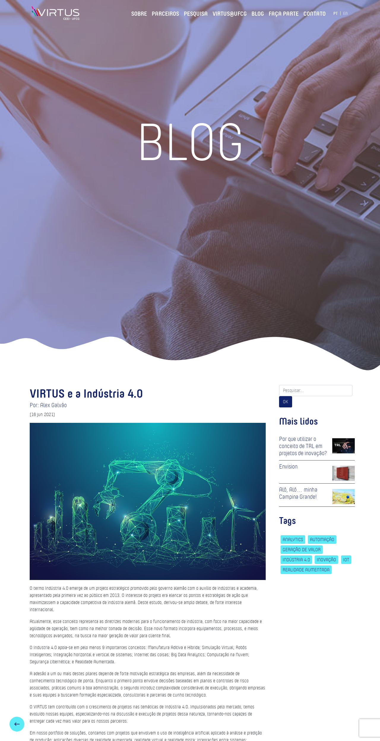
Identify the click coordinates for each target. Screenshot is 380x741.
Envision (288, 466)
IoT (346, 559)
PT (335, 13)
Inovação (326, 559)
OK (285, 401)
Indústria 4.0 (296, 559)
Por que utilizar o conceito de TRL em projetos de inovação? (303, 446)
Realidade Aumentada (306, 570)
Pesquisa (196, 12)
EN (345, 13)
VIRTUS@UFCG (230, 12)
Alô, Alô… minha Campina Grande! (298, 493)
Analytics (293, 539)
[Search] (315, 390)
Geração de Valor (302, 549)
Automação (322, 539)
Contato (314, 12)
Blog (257, 12)
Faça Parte (284, 12)
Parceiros (165, 12)
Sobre (139, 12)
